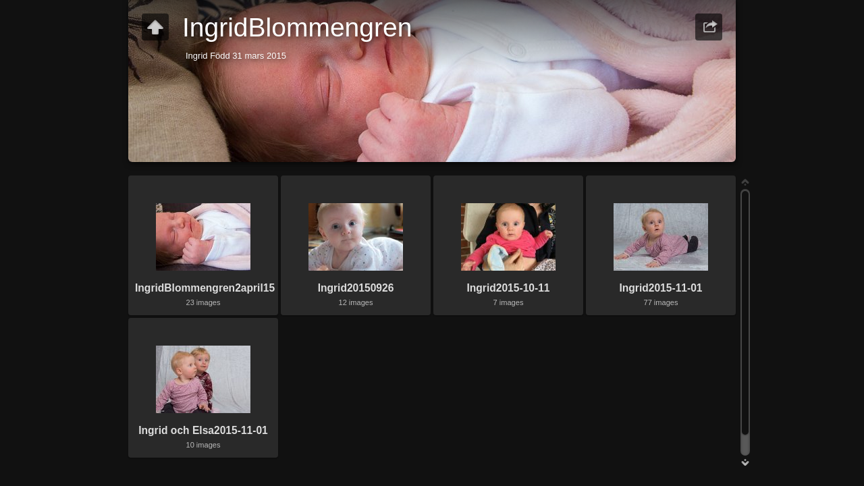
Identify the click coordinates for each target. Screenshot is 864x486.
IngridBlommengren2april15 (205, 288)
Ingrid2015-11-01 (660, 288)
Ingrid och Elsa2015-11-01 (203, 430)
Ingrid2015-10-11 (507, 288)
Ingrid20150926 (356, 288)
